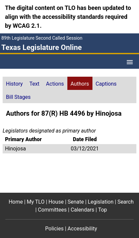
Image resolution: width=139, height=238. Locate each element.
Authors (80, 84)
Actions (55, 84)
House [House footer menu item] (56, 202)
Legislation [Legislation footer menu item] (101, 202)
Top (102, 210)
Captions (106, 84)
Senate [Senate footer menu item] (76, 202)
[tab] (14, 83)
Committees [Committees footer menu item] (52, 210)
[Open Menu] (130, 62)
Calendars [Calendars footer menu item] (82, 210)
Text (34, 84)
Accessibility (82, 228)
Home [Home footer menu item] (16, 202)
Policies (54, 228)
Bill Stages (18, 97)
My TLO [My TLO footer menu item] (36, 202)
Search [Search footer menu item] (126, 202)
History (14, 84)
